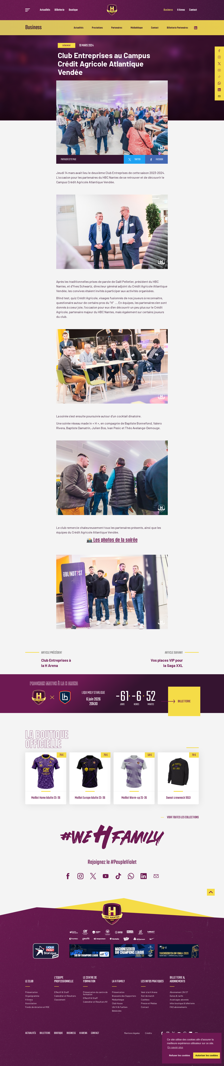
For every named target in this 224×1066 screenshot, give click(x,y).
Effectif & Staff (61, 992)
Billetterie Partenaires (177, 28)
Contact (193, 10)
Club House (117, 1003)
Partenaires (116, 28)
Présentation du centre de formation (95, 993)
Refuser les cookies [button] (179, 1055)
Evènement (66, 45)
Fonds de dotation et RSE (37, 1007)
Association (31, 1003)
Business (168, 10)
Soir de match (147, 996)
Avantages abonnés (179, 999)
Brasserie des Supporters (124, 996)
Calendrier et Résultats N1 (95, 1001)
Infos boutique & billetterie (182, 1003)
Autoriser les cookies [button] (206, 1055)
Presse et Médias (149, 1003)
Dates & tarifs (176, 996)
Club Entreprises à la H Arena (57, 659)
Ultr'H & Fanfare (119, 1007)
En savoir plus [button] (175, 1047)
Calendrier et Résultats (65, 996)
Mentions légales (132, 1033)
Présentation (31, 992)
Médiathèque (137, 28)
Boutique (73, 10)
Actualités (45, 10)
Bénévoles (116, 1010)
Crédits (148, 1033)
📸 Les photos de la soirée (112, 539)
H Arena (181, 10)
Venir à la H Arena (149, 992)
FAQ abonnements (178, 1007)
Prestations (97, 28)
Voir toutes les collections (183, 817)
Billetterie (59, 10)
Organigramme (32, 996)
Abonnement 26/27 (179, 992)
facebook (156, 160)
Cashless (145, 999)
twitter (134, 160)
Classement (59, 999)
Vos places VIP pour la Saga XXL (166, 659)
